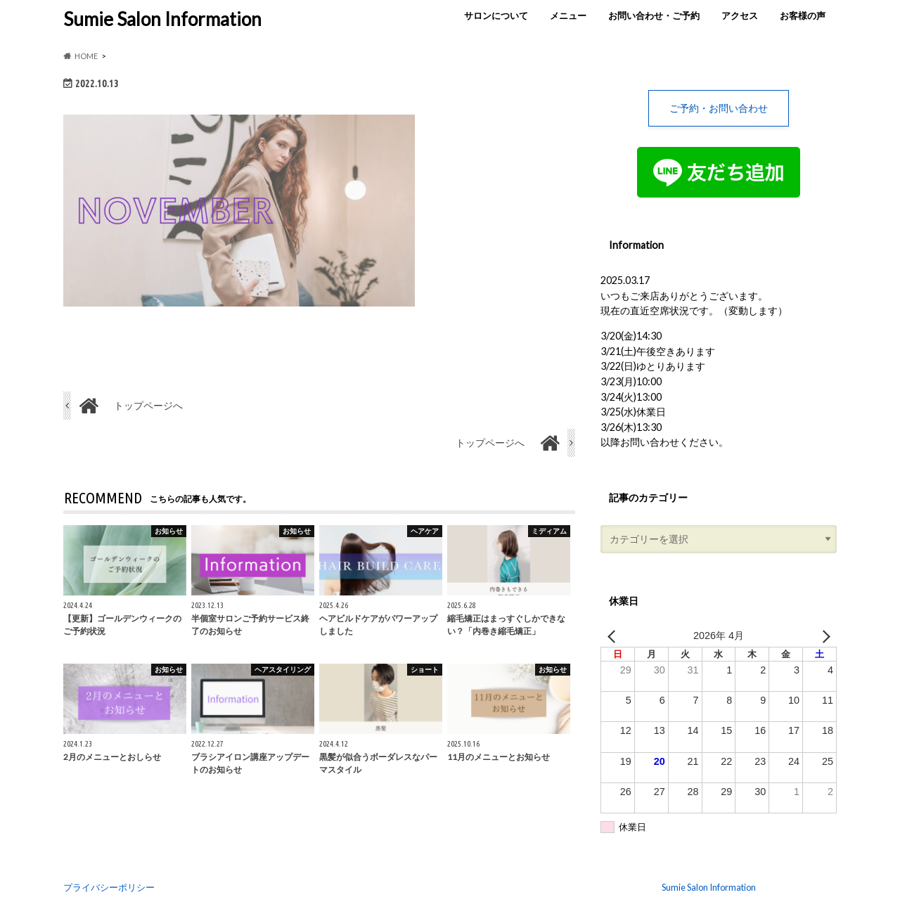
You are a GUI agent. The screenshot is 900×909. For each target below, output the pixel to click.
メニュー (568, 15)
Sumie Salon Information (162, 19)
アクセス (739, 15)
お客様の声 (802, 15)
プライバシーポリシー (109, 887)
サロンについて (496, 15)
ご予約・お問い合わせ (718, 108)
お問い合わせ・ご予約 (654, 15)
